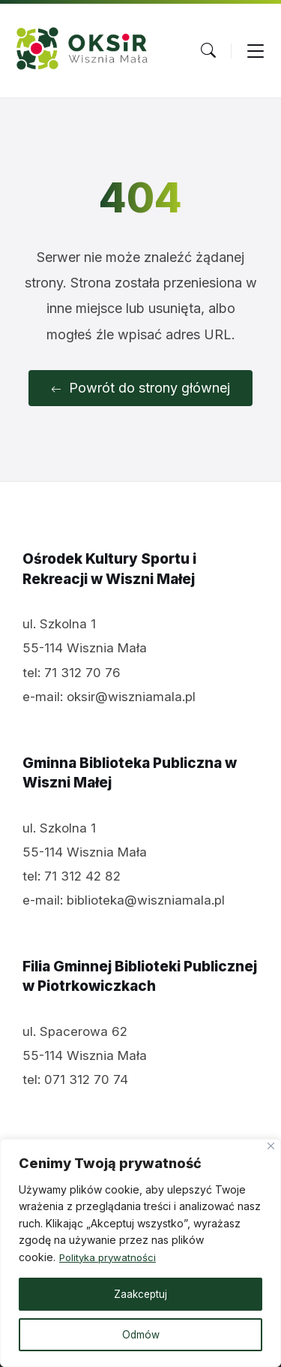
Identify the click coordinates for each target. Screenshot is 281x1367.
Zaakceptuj (141, 1293)
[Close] (271, 1146)
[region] (140, 1253)
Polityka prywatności (110, 1257)
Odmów (140, 1334)
